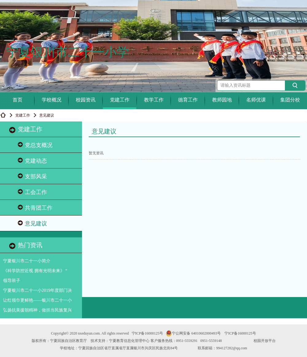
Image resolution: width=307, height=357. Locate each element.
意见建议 (32, 223)
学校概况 (51, 99)
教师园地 (222, 99)
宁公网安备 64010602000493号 (193, 333)
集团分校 (290, 99)
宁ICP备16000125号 (147, 333)
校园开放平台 (265, 341)
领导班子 (11, 280)
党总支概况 (35, 145)
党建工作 (120, 99)
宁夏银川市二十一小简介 (26, 261)
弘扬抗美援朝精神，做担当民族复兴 (37, 310)
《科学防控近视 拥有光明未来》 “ (35, 270)
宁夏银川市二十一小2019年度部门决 (37, 290)
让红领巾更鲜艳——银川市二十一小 (37, 300)
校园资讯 (85, 99)
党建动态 (32, 160)
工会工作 (32, 192)
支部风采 (32, 176)
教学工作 (154, 99)
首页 (17, 99)
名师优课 (256, 99)
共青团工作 (35, 207)
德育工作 (188, 99)
